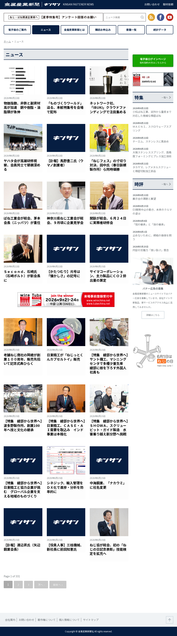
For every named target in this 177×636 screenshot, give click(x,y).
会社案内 (10, 620)
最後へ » (58, 584)
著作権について (47, 620)
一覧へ (164, 97)
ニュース (46, 29)
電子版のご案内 (17, 29)
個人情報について (69, 620)
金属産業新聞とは (74, 29)
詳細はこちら (153, 314)
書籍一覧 (131, 29)
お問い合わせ (152, 4)
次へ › (41, 584)
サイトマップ (91, 620)
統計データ (159, 29)
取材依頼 (168, 4)
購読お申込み (103, 29)
